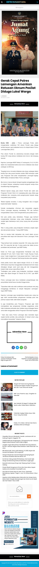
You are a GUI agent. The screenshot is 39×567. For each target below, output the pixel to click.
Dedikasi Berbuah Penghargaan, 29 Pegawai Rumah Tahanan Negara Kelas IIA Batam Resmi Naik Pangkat (20, 441)
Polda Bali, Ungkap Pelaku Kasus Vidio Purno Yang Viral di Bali (24, 414)
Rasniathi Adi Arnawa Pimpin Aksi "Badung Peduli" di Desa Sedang (19, 464)
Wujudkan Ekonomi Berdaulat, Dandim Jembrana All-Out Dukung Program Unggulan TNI (19, 437)
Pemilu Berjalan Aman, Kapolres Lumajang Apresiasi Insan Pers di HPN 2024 (30, 358)
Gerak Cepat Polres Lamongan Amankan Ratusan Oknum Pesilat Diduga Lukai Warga (18, 86)
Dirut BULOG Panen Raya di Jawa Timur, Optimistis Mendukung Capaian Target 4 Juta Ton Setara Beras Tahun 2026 (20, 473)
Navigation (19, 7)
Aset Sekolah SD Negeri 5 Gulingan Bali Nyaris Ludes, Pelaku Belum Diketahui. (25, 404)
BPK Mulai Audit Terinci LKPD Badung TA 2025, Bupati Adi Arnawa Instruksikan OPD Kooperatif (19, 451)
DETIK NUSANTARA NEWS (19, 2)
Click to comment (19, 372)
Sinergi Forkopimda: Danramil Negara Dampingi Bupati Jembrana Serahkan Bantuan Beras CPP (18, 455)
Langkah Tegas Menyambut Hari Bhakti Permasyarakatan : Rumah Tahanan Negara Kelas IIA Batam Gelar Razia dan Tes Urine (20, 446)
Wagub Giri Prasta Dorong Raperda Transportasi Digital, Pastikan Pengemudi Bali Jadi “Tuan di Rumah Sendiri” (26, 385)
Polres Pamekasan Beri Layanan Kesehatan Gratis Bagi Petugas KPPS (8, 358)
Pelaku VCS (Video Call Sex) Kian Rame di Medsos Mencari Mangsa (25, 424)
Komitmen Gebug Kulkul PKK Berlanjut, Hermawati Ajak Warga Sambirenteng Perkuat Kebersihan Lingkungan (18, 460)
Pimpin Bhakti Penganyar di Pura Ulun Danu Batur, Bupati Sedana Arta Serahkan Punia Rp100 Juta (19, 468)
